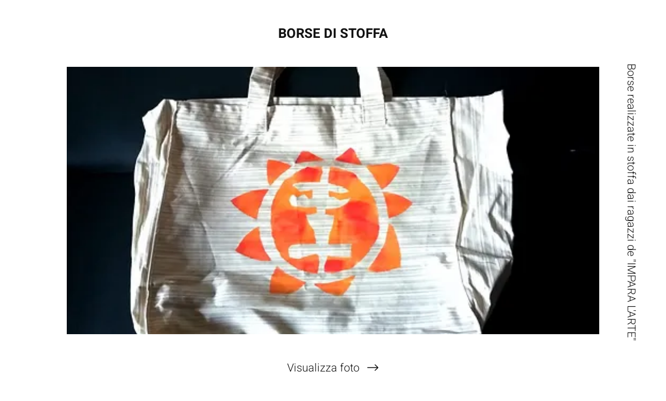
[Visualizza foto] (333, 367)
